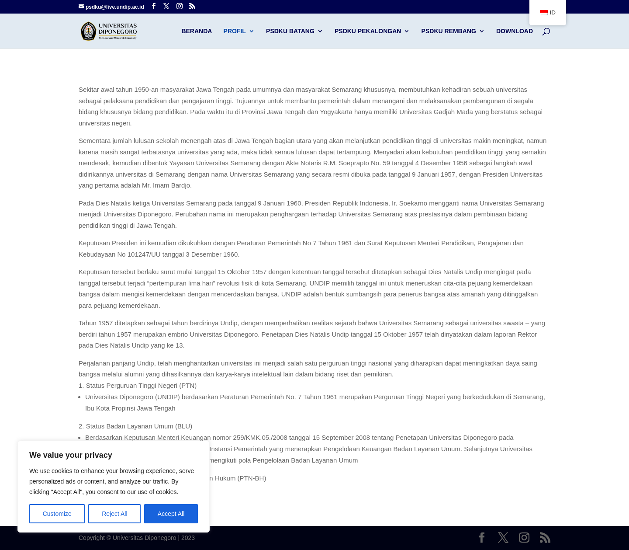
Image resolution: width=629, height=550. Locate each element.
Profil (235, 31)
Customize (57, 513)
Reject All (114, 513)
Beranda (196, 31)
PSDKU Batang (290, 31)
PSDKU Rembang (449, 31)
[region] (113, 487)
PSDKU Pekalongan (368, 31)
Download (514, 31)
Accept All (171, 513)
